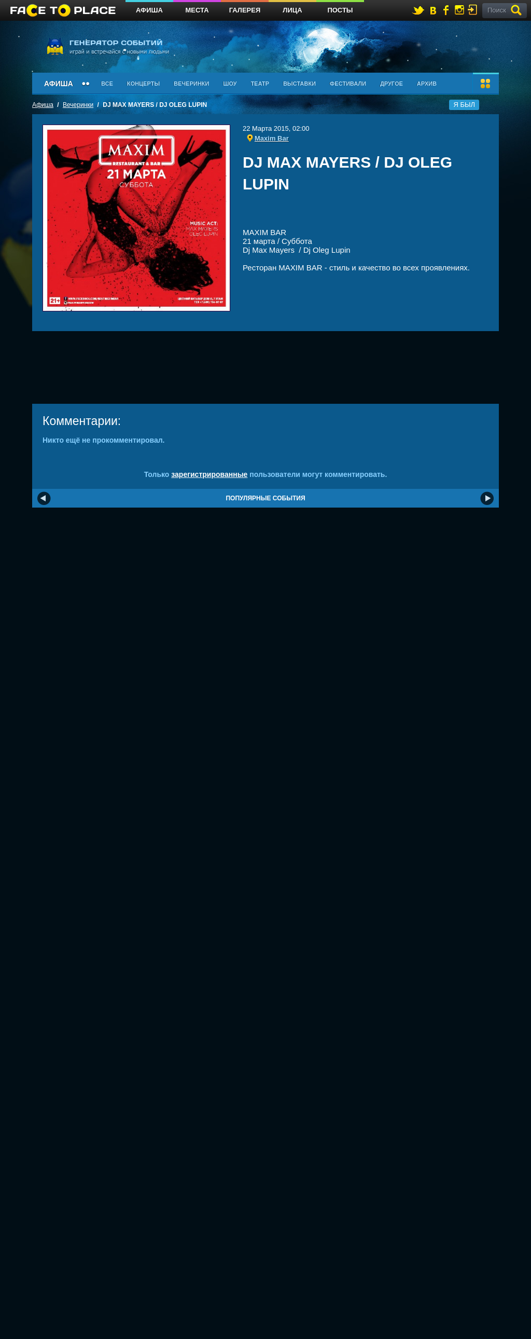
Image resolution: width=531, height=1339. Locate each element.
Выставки (299, 83)
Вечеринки (191, 83)
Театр (259, 83)
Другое (391, 83)
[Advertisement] (365, 213)
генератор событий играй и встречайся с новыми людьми (107, 46)
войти (474, 9)
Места (196, 10)
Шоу (229, 83)
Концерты (143, 83)
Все (107, 83)
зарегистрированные (209, 474)
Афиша (149, 10)
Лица (292, 10)
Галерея (245, 10)
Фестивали (348, 83)
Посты (340, 10)
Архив (427, 83)
